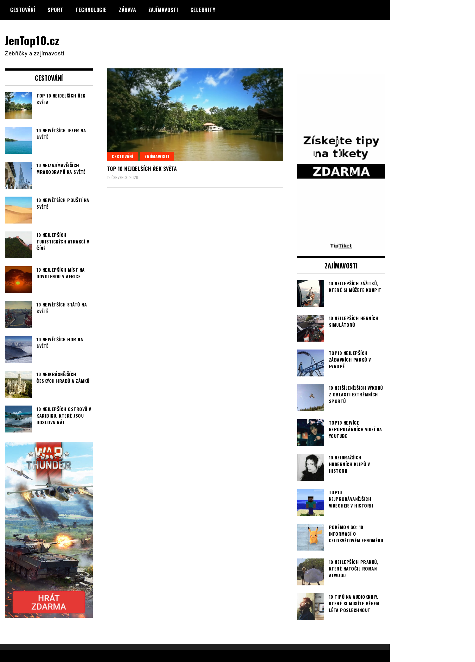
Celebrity (202, 10)
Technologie (91, 10)
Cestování (22, 10)
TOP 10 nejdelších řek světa (142, 169)
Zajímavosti (163, 10)
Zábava (127, 10)
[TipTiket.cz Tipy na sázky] (341, 246)
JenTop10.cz (32, 40)
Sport (55, 10)
